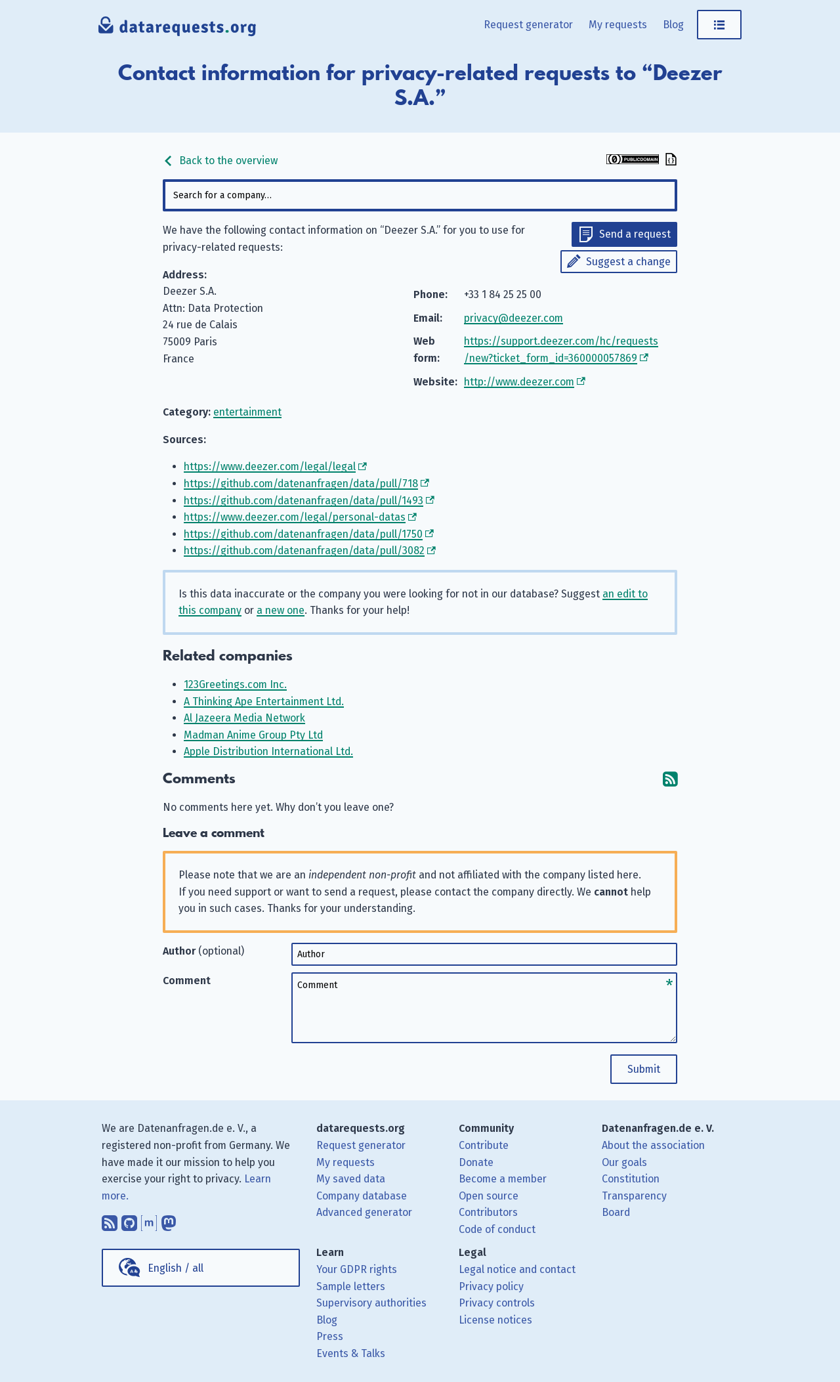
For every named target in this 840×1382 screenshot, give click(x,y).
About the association (653, 1145)
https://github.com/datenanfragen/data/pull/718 (301, 483)
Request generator (528, 24)
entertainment (247, 412)
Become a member (503, 1179)
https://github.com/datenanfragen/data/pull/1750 (303, 534)
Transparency (634, 1196)
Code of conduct (497, 1229)
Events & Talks (350, 1353)
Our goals (624, 1162)
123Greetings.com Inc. (235, 684)
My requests (618, 24)
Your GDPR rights (356, 1269)
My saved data (350, 1179)
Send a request (635, 234)
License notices (495, 1320)
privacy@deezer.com (513, 318)
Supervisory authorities (371, 1303)
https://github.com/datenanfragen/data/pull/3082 (304, 550)
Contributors (488, 1212)
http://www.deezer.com (519, 382)
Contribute (484, 1145)
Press (329, 1336)
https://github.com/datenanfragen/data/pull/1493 (303, 500)
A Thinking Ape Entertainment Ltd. (264, 701)
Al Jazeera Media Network (244, 718)
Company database (361, 1196)
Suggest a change (628, 261)
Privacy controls (497, 1303)
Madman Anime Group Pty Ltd (253, 735)
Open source (488, 1196)
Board (616, 1212)
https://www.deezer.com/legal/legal (270, 466)
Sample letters (350, 1286)
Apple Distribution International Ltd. (268, 751)
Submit (643, 1069)
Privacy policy (491, 1286)
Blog (673, 24)
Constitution (631, 1179)
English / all (175, 1268)
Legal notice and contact (517, 1269)
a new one (280, 610)
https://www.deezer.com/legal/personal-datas (295, 517)
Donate (476, 1162)
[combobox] (420, 195)
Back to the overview (220, 160)
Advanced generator (364, 1212)
